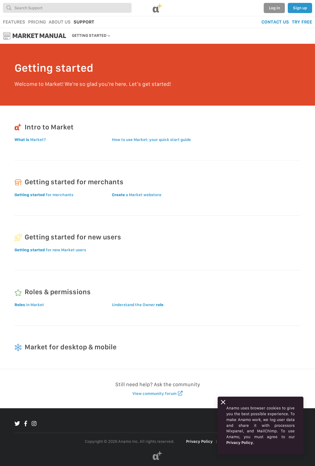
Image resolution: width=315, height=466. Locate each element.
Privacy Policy (199, 441)
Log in (274, 8)
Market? (30, 139)
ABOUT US (60, 22)
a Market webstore (136, 194)
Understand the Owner (137, 304)
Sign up (300, 8)
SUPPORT (84, 22)
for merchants (43, 194)
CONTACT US (275, 22)
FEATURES (14, 22)
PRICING (37, 22)
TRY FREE (302, 22)
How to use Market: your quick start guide (151, 139)
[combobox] (67, 8)
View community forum (157, 393)
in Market (29, 304)
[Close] (223, 402)
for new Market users (50, 250)
